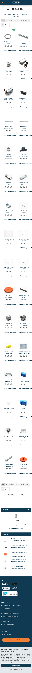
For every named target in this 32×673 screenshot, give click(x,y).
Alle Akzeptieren (16, 665)
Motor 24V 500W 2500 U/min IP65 (8, 99)
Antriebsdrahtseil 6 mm (8, 42)
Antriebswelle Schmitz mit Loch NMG (23, 127)
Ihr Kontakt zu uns (7, 608)
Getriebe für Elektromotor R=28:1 (8, 324)
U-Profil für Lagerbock (8, 183)
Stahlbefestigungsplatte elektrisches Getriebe (24, 352)
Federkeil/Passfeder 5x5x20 (23, 239)
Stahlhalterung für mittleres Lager (8, 211)
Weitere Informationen (16, 669)
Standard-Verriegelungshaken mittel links (16, 525)
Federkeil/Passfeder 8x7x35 (23, 211)
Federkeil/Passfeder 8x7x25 (23, 268)
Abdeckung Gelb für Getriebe (8, 352)
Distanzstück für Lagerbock (23, 183)
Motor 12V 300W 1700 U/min (23, 70)
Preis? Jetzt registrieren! (16, 528)
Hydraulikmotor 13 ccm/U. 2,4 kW (23, 99)
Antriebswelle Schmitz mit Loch (8, 127)
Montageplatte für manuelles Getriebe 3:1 (23, 437)
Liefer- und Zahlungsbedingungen (11, 613)
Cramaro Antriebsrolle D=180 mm (8, 296)
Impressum (6, 621)
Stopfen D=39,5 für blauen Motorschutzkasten (9, 408)
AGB (4, 611)
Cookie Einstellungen (8, 624)
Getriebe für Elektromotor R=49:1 (23, 324)
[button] (3, 20)
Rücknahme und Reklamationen (11, 616)
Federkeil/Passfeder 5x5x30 (9, 268)
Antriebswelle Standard (23, 42)
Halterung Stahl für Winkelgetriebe (8, 465)
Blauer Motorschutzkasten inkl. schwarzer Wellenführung (23, 380)
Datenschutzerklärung (6, 662)
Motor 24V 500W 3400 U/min (8, 70)
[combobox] (14, 20)
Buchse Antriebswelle (8, 155)
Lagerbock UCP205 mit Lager (23, 155)
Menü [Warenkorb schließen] (2, 2)
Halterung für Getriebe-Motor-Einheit (8, 380)
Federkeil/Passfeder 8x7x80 (23, 296)
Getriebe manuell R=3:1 (8, 437)
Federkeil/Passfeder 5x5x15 (9, 239)
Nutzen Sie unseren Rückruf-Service (12, 605)
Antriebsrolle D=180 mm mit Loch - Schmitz (23, 465)
